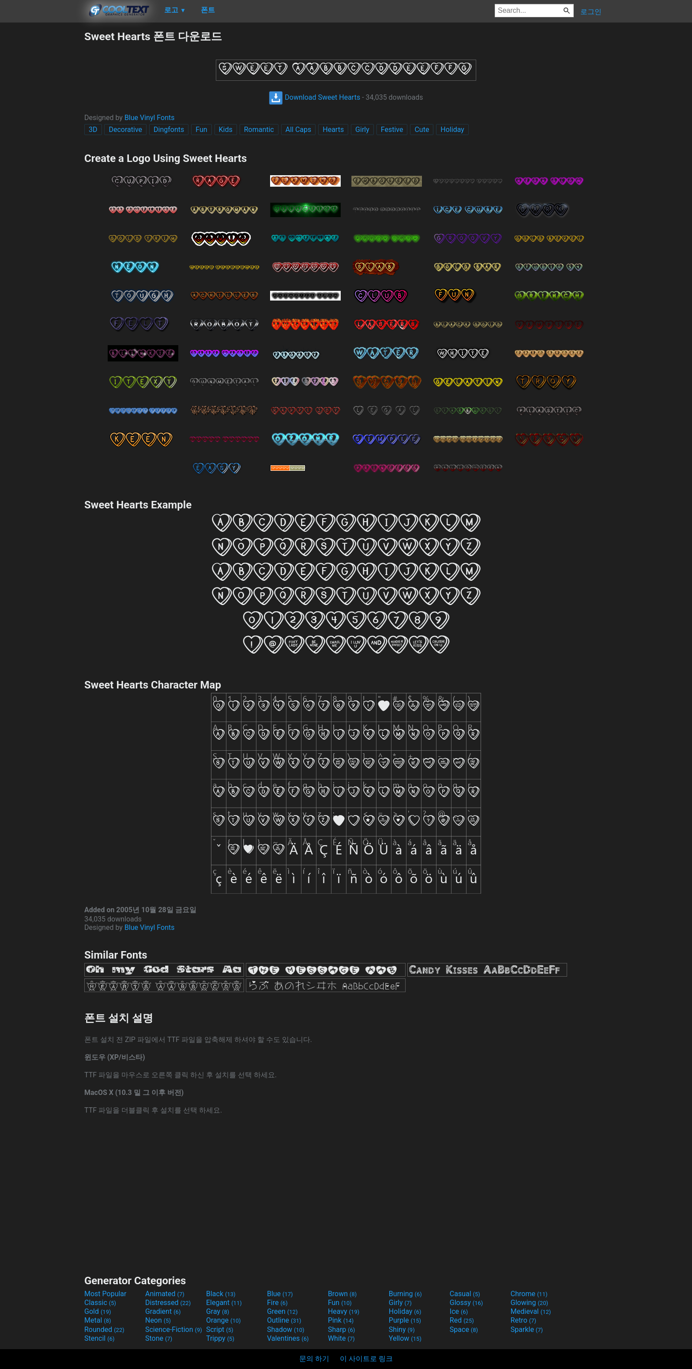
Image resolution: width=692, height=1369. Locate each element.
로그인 (591, 12)
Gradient (163, 1311)
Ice (459, 1311)
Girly (362, 129)
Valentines (288, 1338)
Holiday (452, 129)
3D (93, 129)
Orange (223, 1320)
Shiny (402, 1329)
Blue (280, 1294)
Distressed (168, 1302)
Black (221, 1294)
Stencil (99, 1338)
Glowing (529, 1302)
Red (462, 1320)
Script (219, 1329)
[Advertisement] (42, 161)
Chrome (529, 1294)
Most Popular (105, 1294)
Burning (405, 1294)
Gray (217, 1311)
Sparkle (527, 1329)
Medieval (531, 1311)
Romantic (259, 129)
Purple (405, 1320)
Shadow (286, 1329)
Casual (465, 1294)
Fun (201, 129)
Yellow (405, 1338)
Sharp (341, 1329)
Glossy (466, 1302)
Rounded (104, 1329)
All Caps (299, 129)
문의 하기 (314, 1358)
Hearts (333, 129)
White (341, 1338)
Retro (523, 1320)
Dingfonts (169, 129)
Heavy (343, 1311)
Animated (164, 1294)
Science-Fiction (173, 1329)
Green (282, 1311)
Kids (226, 129)
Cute (421, 129)
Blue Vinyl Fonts (149, 117)
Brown (342, 1294)
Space (464, 1329)
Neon (158, 1320)
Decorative (125, 129)
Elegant (224, 1302)
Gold (97, 1311)
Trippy (220, 1338)
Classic (100, 1302)
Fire (277, 1302)
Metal (97, 1320)
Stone (158, 1338)
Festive (392, 129)
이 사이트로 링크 (366, 1358)
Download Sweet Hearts (314, 97)
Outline (284, 1320)
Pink (341, 1320)
